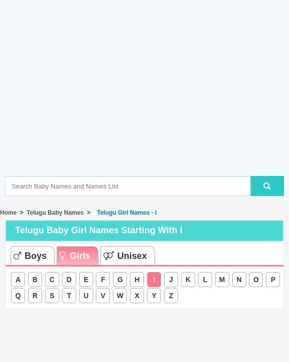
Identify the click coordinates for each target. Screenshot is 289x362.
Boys (30, 256)
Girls (75, 256)
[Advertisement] (147, 103)
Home (8, 212)
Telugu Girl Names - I (125, 212)
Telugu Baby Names (55, 212)
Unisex (125, 256)
